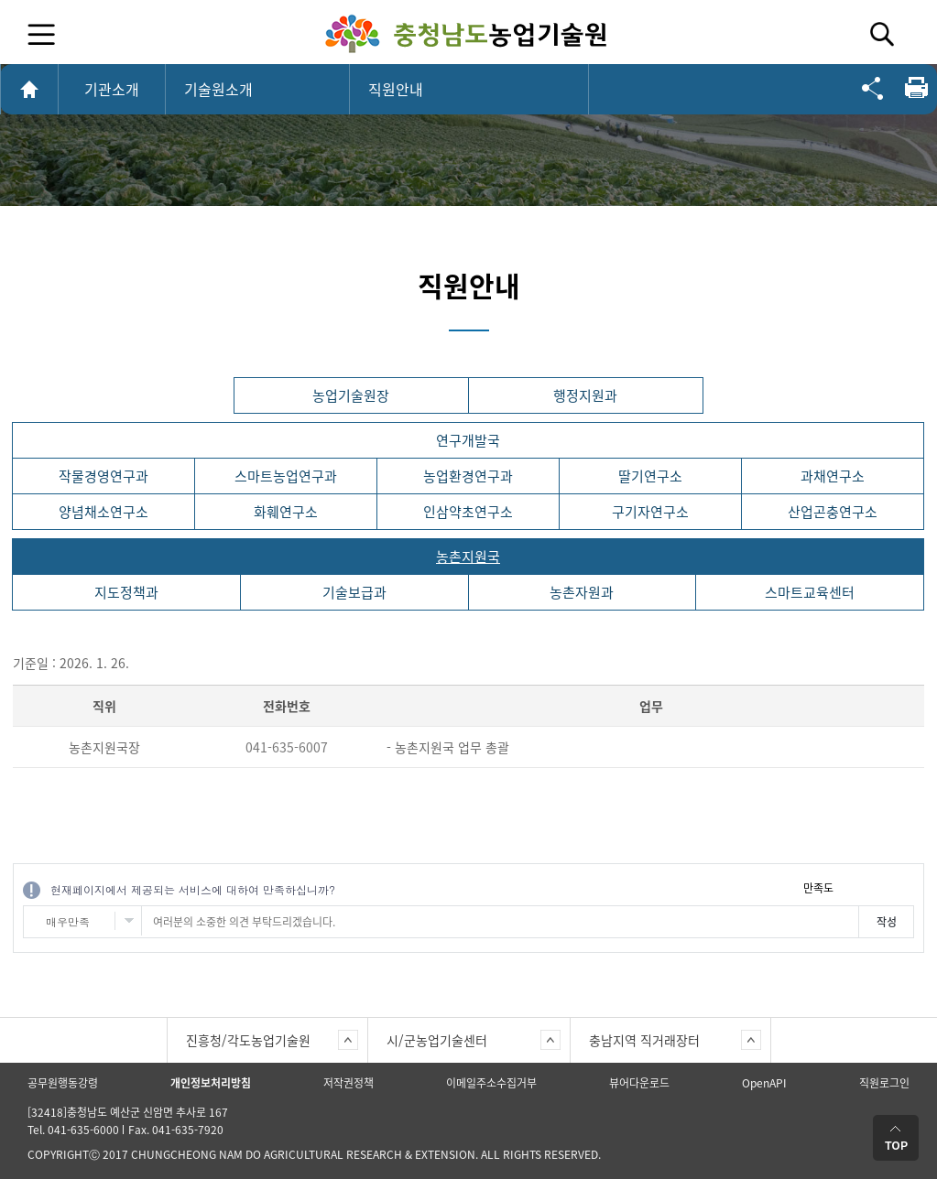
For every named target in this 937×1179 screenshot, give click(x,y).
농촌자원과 (582, 592)
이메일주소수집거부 (491, 1082)
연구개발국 (468, 440)
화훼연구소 (286, 512)
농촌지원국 (468, 556)
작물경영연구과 (103, 476)
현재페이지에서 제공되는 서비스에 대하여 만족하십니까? (192, 889)
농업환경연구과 (468, 476)
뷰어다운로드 (639, 1082)
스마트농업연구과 (285, 476)
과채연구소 (833, 476)
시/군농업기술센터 (437, 1040)
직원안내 (395, 89)
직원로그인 (884, 1082)
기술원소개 (218, 89)
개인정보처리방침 (210, 1082)
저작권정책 (348, 1082)
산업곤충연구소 (832, 512)
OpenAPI (764, 1082)
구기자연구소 (650, 512)
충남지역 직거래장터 (644, 1040)
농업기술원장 (350, 395)
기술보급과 (354, 592)
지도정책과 (126, 592)
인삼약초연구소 (468, 512)
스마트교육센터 (810, 592)
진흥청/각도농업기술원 (248, 1040)
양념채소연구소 (103, 512)
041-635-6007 (286, 747)
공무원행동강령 (62, 1082)
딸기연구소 (650, 476)
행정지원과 (585, 395)
